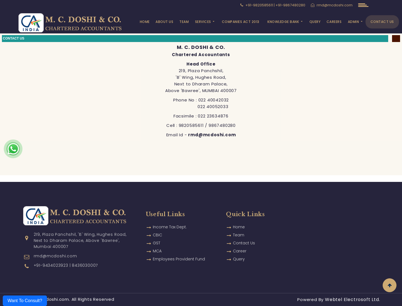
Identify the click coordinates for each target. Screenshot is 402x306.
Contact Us (382, 21)
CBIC (157, 228)
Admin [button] (354, 21)
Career (239, 244)
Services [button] (203, 21)
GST (156, 236)
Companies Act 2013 (240, 21)
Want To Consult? (24, 300)
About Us (164, 21)
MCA (157, 244)
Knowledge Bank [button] (283, 21)
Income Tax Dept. (170, 220)
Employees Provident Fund (179, 252)
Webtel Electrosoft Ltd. (352, 299)
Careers (334, 21)
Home (145, 21)
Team (184, 21)
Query (315, 21)
